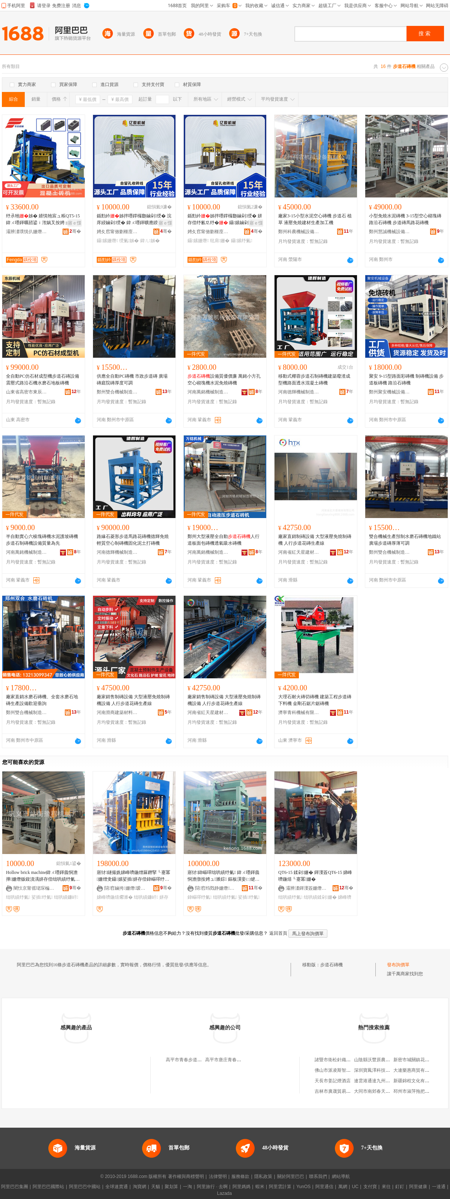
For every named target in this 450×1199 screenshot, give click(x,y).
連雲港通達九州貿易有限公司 (383, 1080)
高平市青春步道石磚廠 (188, 1059)
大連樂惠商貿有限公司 (415, 1070)
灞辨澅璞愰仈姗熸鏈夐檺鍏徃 (26, 231)
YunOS (303, 1186)
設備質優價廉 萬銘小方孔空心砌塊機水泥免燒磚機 (224, 380)
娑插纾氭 (42, 897)
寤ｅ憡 (74, 223)
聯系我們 (318, 1176)
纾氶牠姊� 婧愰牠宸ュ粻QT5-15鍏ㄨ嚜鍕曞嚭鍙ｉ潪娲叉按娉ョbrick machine (43, 219)
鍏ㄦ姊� (150, 240)
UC (355, 1186)
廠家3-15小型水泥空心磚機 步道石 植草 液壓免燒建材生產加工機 (315, 219)
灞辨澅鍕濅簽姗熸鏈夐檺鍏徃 (306, 888)
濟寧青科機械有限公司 (299, 712)
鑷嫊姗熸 (107, 240)
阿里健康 (418, 1186)
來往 (386, 1186)
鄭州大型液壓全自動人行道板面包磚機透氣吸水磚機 (224, 540)
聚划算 (171, 1186)
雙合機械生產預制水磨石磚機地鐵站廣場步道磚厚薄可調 (405, 540)
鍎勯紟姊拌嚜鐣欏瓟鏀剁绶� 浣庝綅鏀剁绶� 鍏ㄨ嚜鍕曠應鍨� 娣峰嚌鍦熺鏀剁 (134, 219)
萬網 (342, 1186)
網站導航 (341, 1176)
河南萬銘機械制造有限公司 (208, 392)
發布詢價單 (398, 964)
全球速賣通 (116, 1186)
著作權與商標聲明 (186, 1176)
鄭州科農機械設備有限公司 (299, 231)
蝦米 (259, 1186)
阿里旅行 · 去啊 (212, 1186)
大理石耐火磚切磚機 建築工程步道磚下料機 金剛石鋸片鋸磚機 (314, 700)
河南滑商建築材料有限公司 (117, 712)
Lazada (224, 1193)
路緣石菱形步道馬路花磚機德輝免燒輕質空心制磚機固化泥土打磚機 (133, 540)
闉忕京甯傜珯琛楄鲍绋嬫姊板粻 (34, 888)
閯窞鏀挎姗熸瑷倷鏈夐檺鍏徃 (125, 888)
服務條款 (240, 1176)
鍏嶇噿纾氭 (200, 897)
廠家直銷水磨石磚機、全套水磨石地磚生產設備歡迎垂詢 (42, 700)
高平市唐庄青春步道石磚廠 (232, 1059)
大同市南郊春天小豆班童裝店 (383, 1091)
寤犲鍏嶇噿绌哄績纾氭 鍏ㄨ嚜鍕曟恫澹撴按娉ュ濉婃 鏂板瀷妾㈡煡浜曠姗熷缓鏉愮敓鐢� (224, 876)
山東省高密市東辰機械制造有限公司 (26, 392)
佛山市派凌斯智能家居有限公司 (346, 1070)
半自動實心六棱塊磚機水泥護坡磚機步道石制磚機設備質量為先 (42, 540)
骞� (75, 231)
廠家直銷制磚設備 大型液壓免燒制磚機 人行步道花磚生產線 (314, 540)
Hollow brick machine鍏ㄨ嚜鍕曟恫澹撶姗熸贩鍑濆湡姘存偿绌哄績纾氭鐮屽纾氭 (42, 876)
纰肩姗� (220, 240)
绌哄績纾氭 (18, 897)
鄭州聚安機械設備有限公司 (389, 392)
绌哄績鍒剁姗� (320, 897)
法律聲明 (218, 1176)
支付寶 (370, 1186)
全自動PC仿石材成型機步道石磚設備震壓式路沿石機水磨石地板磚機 (42, 380)
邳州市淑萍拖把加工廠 (415, 1091)
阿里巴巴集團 (14, 1186)
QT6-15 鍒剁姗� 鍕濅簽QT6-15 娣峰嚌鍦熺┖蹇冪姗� (315, 876)
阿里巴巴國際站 (48, 1186)
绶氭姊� (129, 240)
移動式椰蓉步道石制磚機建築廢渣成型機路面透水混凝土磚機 (314, 380)
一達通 (439, 1186)
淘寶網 (139, 1186)
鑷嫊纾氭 (241, 240)
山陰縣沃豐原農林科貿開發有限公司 (390, 1059)
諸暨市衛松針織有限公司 (339, 1059)
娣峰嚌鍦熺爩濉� (115, 897)
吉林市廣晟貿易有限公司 (339, 1091)
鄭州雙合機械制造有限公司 (117, 392)
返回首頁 (278, 933)
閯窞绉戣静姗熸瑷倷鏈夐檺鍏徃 (215, 888)
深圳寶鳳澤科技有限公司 (379, 1070)
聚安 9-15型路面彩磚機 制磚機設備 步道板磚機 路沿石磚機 (406, 380)
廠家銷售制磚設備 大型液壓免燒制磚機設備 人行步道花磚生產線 (133, 700)
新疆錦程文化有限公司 (415, 1080)
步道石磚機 (331, 964)
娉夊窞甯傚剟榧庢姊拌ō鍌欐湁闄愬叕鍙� (117, 231)
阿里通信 (324, 1186)
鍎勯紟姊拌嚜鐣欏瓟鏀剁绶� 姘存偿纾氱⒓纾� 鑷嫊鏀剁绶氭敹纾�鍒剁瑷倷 (225, 219)
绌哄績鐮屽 (146, 897)
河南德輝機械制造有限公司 (299, 392)
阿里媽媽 (241, 1186)
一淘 (187, 1186)
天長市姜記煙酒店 (333, 1080)
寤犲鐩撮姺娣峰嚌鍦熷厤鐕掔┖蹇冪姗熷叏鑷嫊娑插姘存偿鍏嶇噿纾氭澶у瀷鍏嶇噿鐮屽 (134, 876)
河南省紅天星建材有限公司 (299, 552)
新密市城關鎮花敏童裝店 (418, 1059)
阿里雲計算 (280, 1186)
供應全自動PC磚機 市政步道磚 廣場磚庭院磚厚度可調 (132, 380)
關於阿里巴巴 (290, 1176)
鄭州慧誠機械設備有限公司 (389, 231)
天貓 (155, 1186)
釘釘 (399, 1186)
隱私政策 (263, 1176)
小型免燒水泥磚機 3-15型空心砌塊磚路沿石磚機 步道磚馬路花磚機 (405, 219)
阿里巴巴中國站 (84, 1186)
